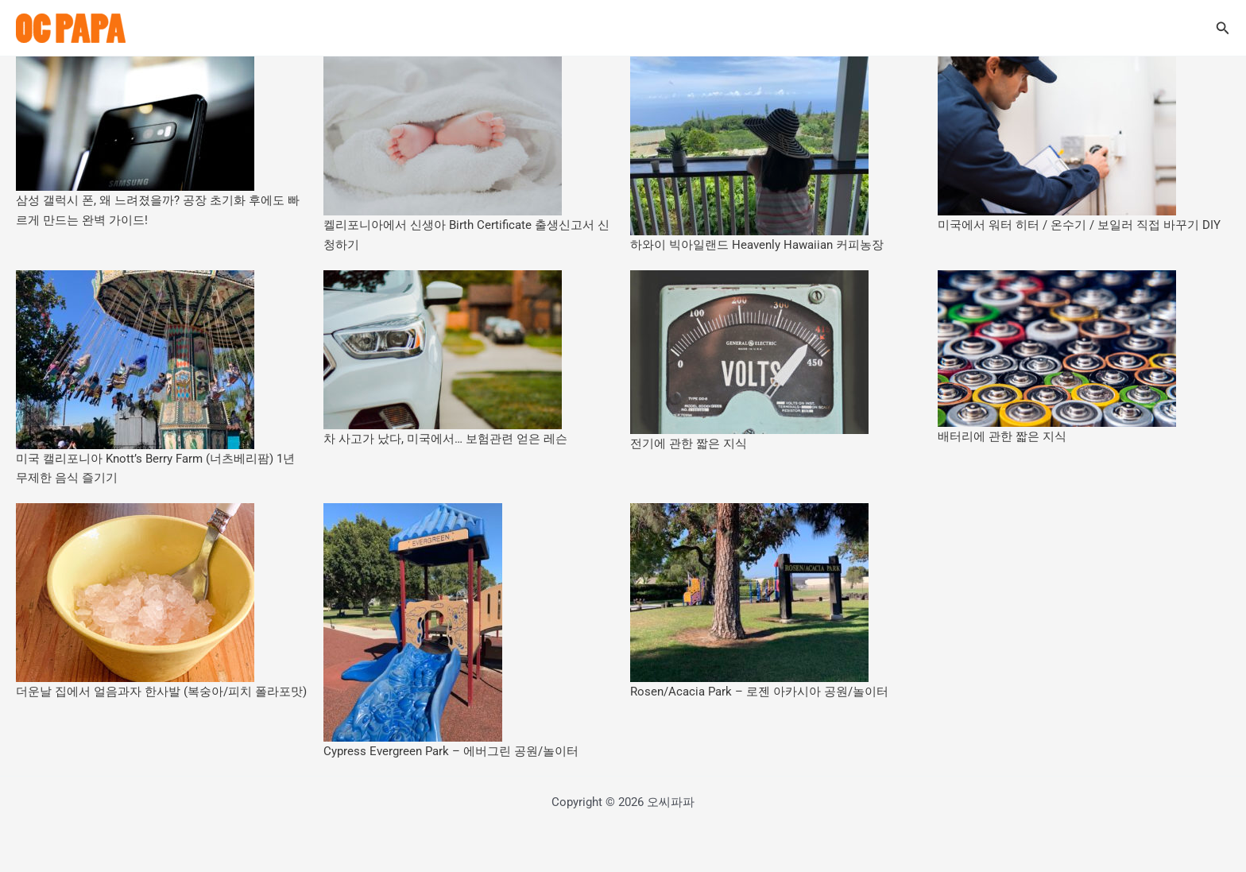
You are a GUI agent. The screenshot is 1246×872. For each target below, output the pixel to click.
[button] (1223, 28)
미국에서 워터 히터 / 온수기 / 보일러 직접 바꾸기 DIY (1079, 225)
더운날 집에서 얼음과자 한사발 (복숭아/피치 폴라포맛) (161, 691)
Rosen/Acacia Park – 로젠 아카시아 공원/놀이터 (759, 691)
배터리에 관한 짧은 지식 (1002, 436)
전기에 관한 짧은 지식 (688, 443)
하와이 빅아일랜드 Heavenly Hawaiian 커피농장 (757, 245)
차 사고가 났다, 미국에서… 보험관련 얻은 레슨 (445, 439)
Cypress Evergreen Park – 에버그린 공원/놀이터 (450, 751)
